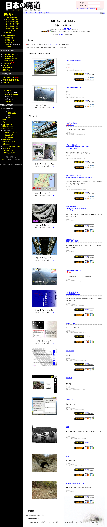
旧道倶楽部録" (12, 113)
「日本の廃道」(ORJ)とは (10, 54)
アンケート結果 (7, 67)
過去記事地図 (9, 137)
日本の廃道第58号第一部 (73, 60)
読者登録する (80, 8)
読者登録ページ (9, 40)
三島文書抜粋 (9, 135)
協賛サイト (6, 128)
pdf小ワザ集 (6, 148)
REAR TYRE (70, 351)
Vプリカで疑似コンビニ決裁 (11, 146)
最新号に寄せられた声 (13, 17)
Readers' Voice (70, 323)
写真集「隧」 (7, 82)
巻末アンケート (71, 400)
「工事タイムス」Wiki (9, 153)
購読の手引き (9, 38)
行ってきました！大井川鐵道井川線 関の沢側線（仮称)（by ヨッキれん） (77, 146)
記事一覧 (5, 65)
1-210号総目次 (8, 63)
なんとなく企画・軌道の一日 (75, 483)
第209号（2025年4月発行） (12, 28)
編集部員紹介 (7, 70)
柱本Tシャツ (9, 101)
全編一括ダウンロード (36, 53)
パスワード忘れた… (90, 8)
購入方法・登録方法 (9, 35)
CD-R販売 (8, 46)
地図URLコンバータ (9, 144)
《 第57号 (41, 13)
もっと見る (12, 30)
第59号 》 (48, 13)
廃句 (67, 427)
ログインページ (9, 42)
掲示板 (5, 119)
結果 (14, 132)
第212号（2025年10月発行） (12, 23)
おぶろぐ (10, 117)
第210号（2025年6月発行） (12, 26)
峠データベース (7, 139)
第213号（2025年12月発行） (12, 21)
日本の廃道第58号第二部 (73, 87)
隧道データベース (8, 141)
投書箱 (7, 44)
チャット (5, 122)
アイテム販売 (7, 90)
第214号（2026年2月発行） (12, 19)
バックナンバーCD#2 (11, 94)
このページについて (30, 13)
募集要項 (7, 132)
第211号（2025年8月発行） (12, 25)
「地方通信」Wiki (8, 150)
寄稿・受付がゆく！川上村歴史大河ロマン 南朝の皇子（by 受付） (77, 208)
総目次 (61, 34)
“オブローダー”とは (9, 56)
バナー (13, 128)
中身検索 (8, 32)
